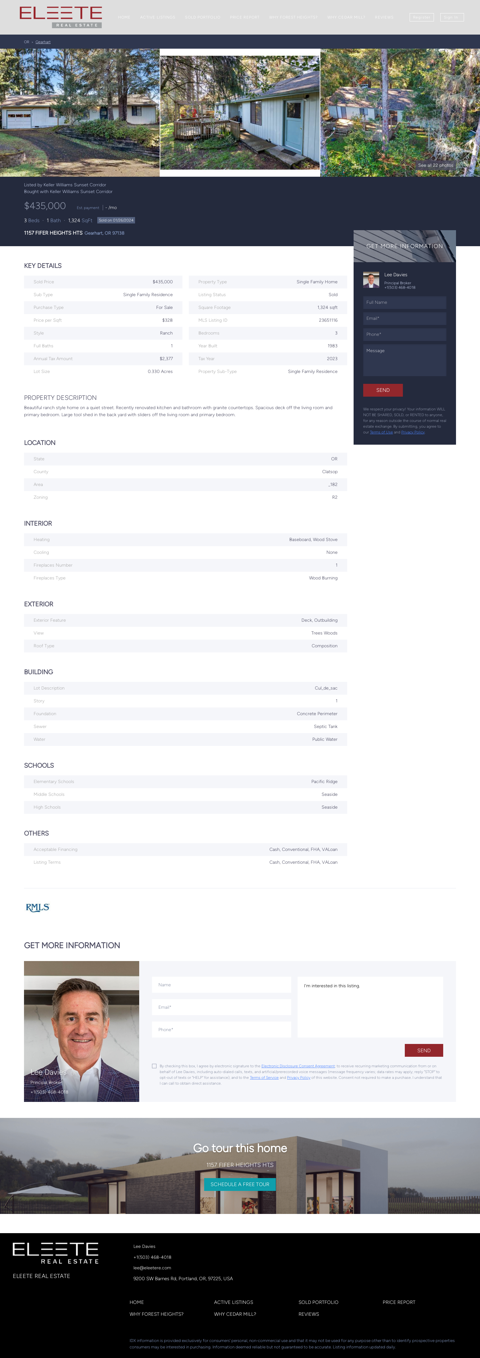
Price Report (245, 17)
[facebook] (17, 1342)
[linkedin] (30, 1342)
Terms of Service (264, 1077)
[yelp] (56, 1342)
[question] (404, 360)
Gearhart (43, 42)
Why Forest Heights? (293, 17)
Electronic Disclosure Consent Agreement (298, 1066)
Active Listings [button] (158, 17)
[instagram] (69, 1342)
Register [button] (421, 17)
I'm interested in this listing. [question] (370, 1007)
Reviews (384, 17)
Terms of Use (381, 432)
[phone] (404, 334)
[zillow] (43, 1342)
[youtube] (81, 1342)
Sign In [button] (451, 17)
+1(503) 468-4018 (399, 287)
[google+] (94, 1342)
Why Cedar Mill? (346, 17)
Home (124, 17)
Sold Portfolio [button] (202, 17)
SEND (424, 1050)
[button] (138, 1303)
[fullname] (404, 302)
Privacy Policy (413, 432)
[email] (404, 318)
